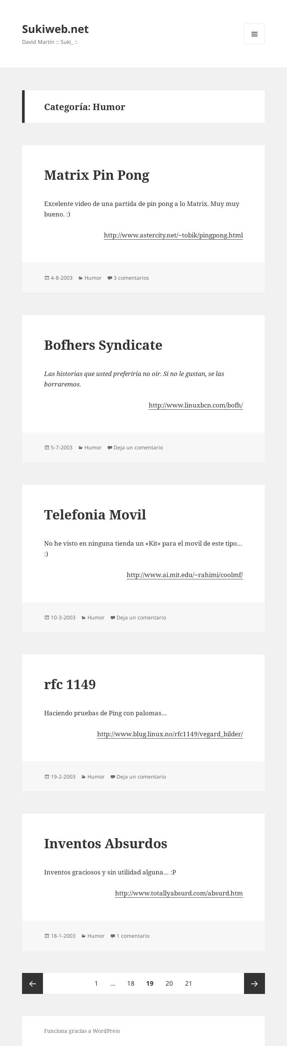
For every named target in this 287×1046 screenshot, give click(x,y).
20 (171, 980)
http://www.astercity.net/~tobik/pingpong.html (173, 235)
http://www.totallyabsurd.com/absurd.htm (179, 893)
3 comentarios (131, 277)
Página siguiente (254, 983)
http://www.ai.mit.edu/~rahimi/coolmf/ (185, 574)
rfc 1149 (70, 684)
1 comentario (133, 935)
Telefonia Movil (95, 514)
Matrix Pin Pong (96, 175)
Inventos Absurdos (105, 843)
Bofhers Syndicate (103, 345)
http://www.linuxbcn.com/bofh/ (196, 405)
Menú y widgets (254, 44)
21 (191, 980)
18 (133, 980)
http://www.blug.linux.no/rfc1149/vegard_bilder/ (170, 734)
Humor (93, 277)
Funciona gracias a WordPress (82, 1030)
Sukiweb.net (55, 28)
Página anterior (32, 983)
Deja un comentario (138, 447)
